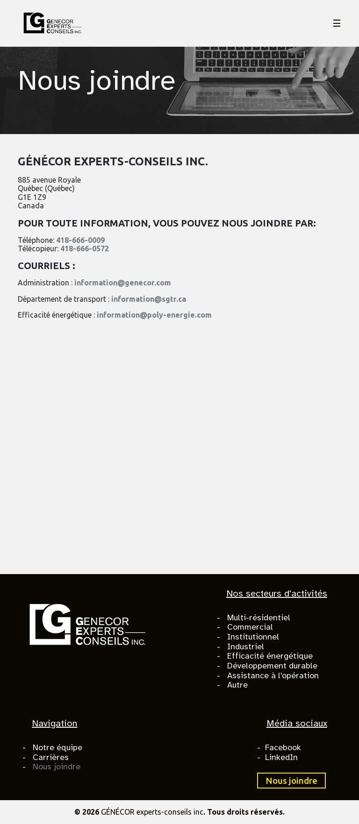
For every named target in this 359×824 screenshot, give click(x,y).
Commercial (250, 627)
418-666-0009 (80, 240)
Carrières (51, 757)
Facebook (283, 747)
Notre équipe (57, 747)
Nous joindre (56, 766)
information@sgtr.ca (148, 299)
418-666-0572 (84, 248)
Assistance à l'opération (273, 675)
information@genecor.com (122, 282)
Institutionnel (253, 637)
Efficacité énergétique (270, 656)
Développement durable (272, 666)
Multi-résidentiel (258, 617)
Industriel (245, 646)
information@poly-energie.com (154, 315)
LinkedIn (281, 757)
